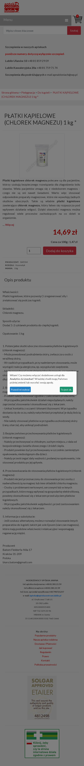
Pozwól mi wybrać (20, 389)
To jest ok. (66, 389)
